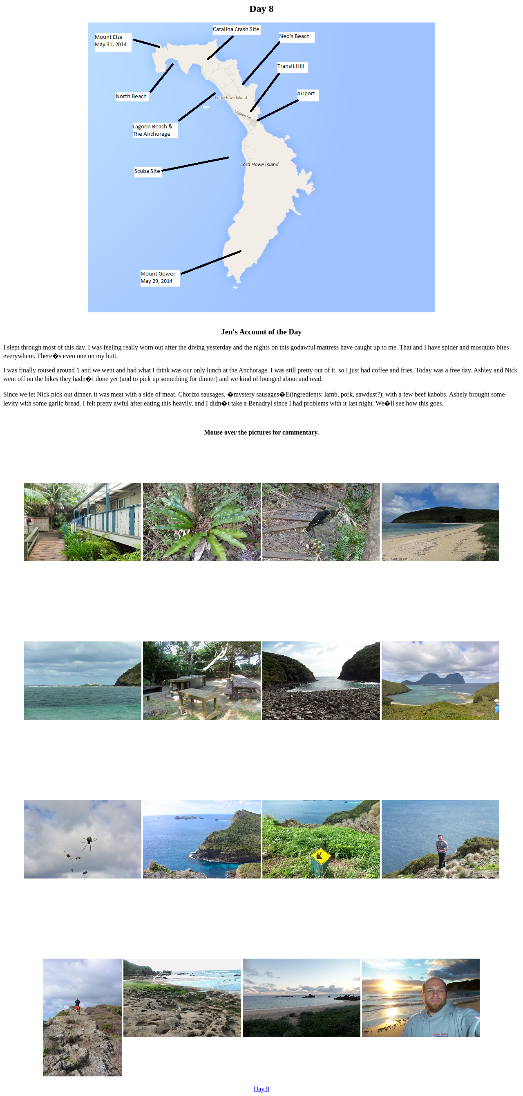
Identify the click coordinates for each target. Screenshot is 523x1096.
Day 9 (262, 1088)
